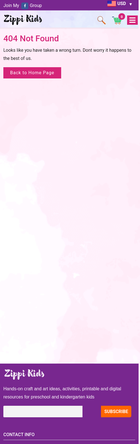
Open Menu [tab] (132, 20)
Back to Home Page (32, 72)
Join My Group (22, 5)
